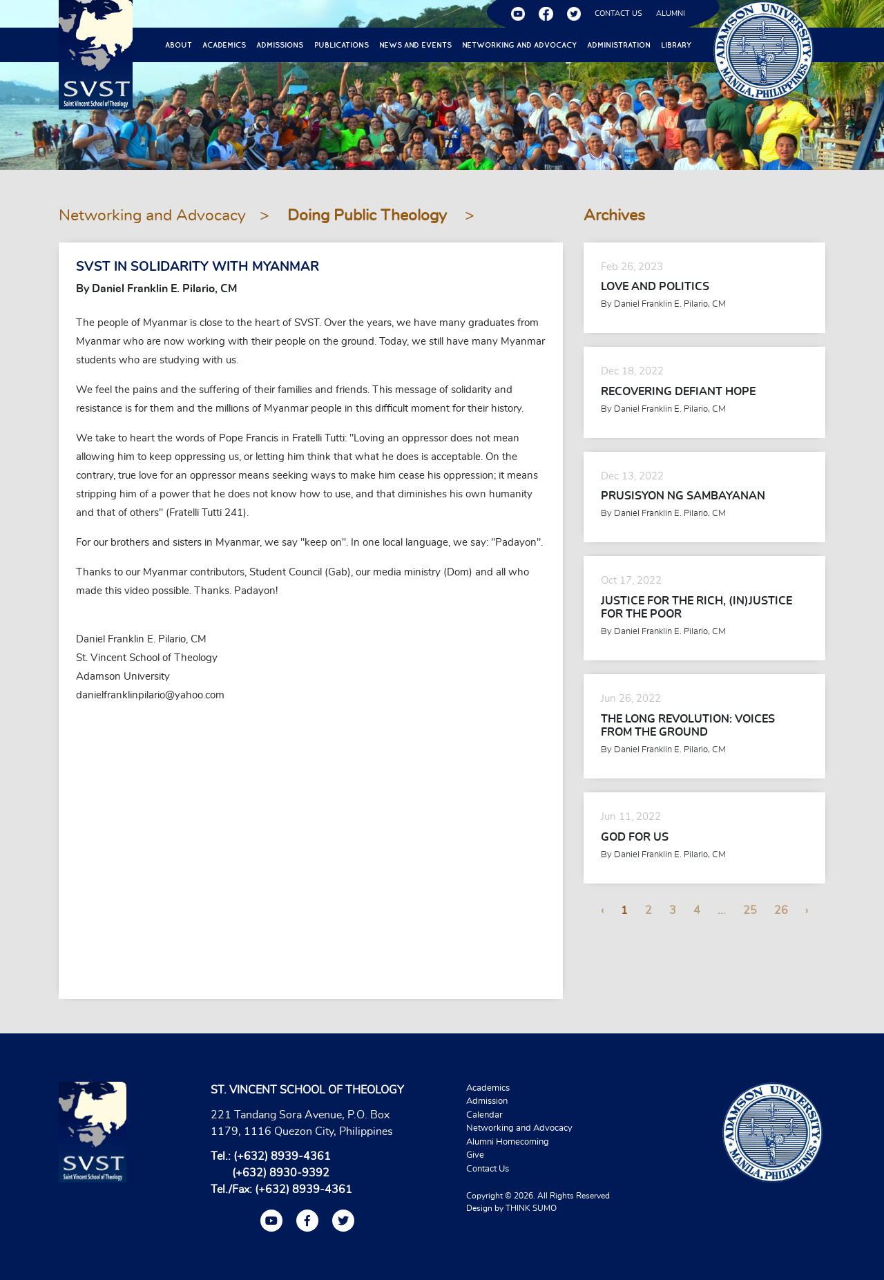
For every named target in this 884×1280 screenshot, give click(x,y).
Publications (341, 45)
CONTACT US (618, 13)
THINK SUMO (531, 1208)
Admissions (279, 45)
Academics (224, 45)
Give (475, 1155)
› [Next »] (806, 910)
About (178, 45)
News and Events (415, 45)
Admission (487, 1101)
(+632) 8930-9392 (280, 1172)
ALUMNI (670, 13)
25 (750, 910)
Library (676, 45)
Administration (619, 45)
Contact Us (487, 1169)
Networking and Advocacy (519, 45)
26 (781, 910)
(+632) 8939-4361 (282, 1156)
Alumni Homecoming (507, 1142)
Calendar (484, 1115)
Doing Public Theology (369, 216)
